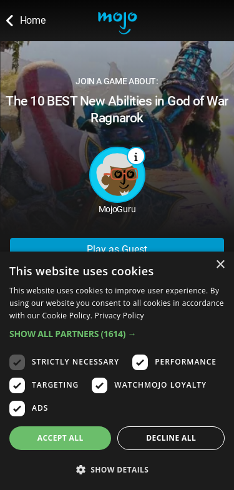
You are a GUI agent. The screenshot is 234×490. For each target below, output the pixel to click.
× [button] (220, 265)
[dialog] (117, 371)
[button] (117, 333)
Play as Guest (117, 249)
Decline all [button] (171, 438)
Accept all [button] (60, 438)
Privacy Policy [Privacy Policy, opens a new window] (119, 315)
